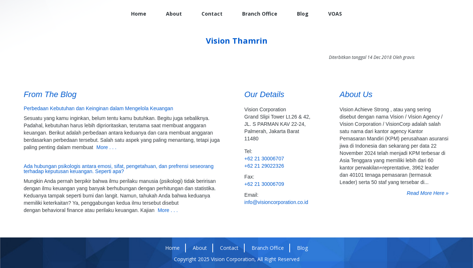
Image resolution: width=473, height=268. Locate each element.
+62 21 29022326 (264, 166)
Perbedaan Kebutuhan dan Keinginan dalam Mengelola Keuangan (98, 108)
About (174, 13)
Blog (303, 13)
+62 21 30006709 (264, 184)
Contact (212, 13)
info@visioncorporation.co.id (276, 202)
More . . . (107, 147)
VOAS (335, 13)
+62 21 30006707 (264, 158)
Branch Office (259, 13)
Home (138, 13)
